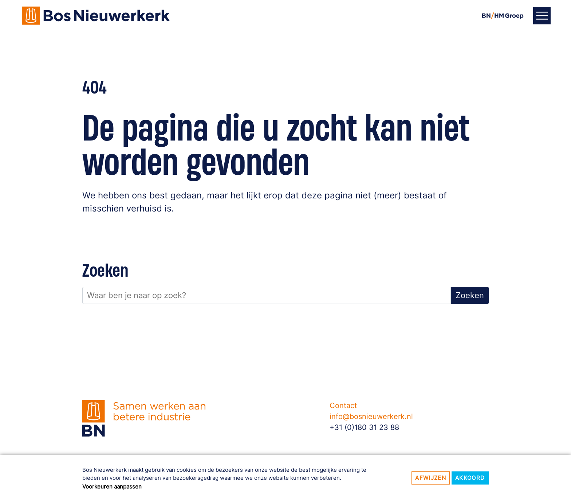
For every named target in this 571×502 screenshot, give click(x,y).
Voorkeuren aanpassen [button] (112, 486)
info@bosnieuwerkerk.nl (371, 416)
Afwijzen (430, 477)
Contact (343, 405)
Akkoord (470, 477)
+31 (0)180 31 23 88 (364, 427)
